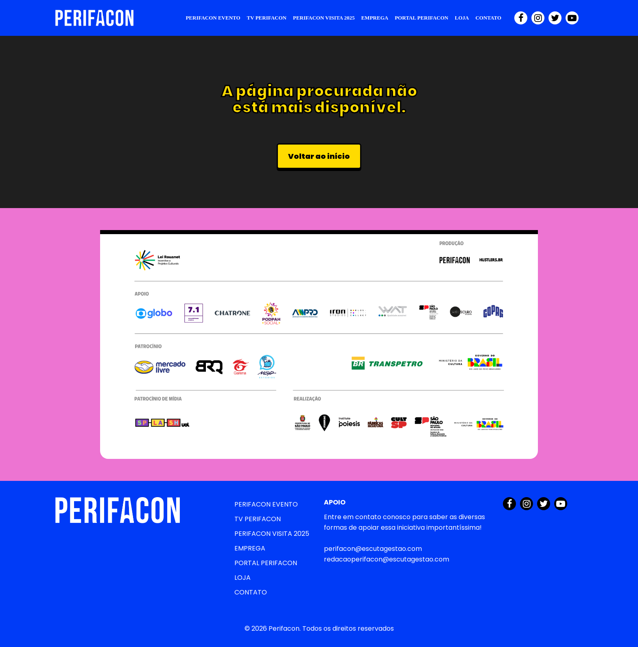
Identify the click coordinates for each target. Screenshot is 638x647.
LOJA (462, 18)
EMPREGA (374, 18)
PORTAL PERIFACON (421, 18)
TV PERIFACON (266, 18)
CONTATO (488, 18)
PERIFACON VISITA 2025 (324, 18)
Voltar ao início (319, 156)
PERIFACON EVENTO (213, 18)
